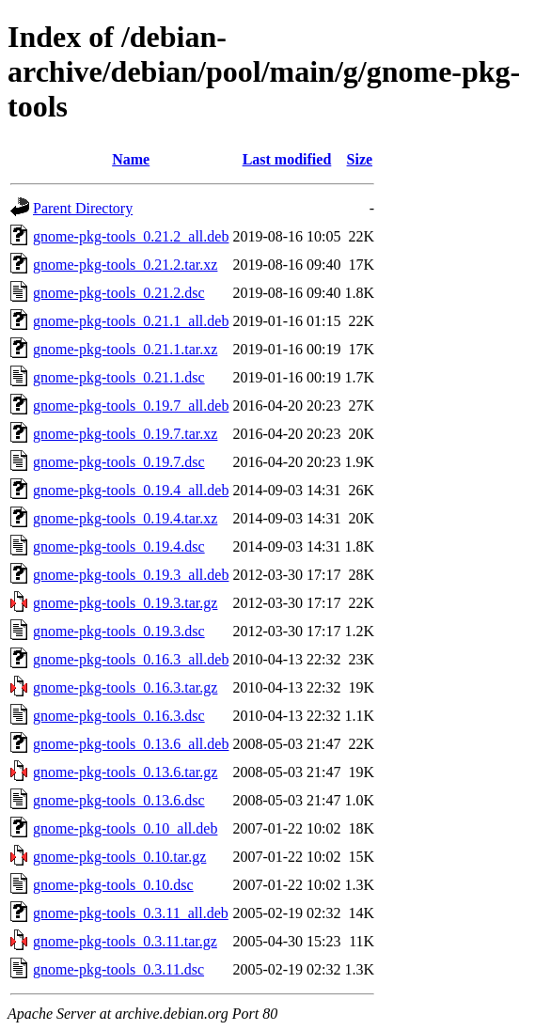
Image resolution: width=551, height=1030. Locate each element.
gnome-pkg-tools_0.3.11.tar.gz (125, 941)
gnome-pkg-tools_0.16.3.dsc (119, 716)
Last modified (287, 159)
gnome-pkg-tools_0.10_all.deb (125, 828)
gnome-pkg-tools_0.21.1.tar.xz (125, 349)
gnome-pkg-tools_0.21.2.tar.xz (125, 265)
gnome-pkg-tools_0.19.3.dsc (119, 631)
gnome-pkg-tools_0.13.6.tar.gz (125, 772)
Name (131, 159)
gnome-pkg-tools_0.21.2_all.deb (130, 236)
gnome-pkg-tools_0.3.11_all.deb (130, 913)
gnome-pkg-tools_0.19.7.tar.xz (125, 434)
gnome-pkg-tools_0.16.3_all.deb (130, 659)
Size (360, 159)
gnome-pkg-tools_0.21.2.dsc (119, 293)
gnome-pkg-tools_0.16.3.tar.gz (125, 687)
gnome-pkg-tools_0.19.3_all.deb (130, 575)
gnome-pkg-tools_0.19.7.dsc (119, 462)
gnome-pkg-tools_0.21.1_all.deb (130, 321)
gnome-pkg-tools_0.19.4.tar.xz (125, 518)
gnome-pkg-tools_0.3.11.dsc (118, 969)
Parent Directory (83, 208)
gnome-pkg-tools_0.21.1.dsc (119, 377)
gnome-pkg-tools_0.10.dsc (113, 885)
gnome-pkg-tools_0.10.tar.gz (119, 857)
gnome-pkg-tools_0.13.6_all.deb (130, 744)
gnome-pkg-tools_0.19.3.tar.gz (125, 603)
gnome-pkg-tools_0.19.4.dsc (119, 546)
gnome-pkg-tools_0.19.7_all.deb (130, 406)
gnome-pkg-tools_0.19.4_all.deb (130, 490)
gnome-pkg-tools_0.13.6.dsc (119, 800)
